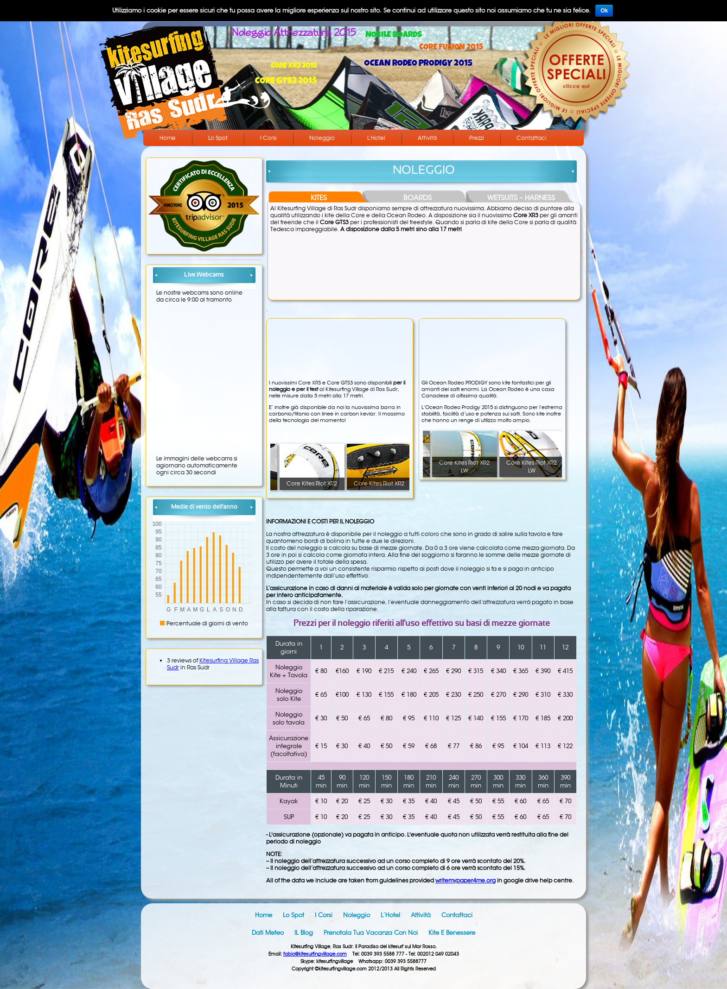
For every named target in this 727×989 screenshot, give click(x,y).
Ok (604, 10)
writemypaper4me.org (465, 880)
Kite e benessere (451, 933)
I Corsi (268, 137)
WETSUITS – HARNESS (521, 197)
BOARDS (417, 197)
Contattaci (532, 137)
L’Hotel (376, 137)
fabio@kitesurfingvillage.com (315, 954)
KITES (319, 197)
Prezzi (476, 137)
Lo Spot (218, 137)
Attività (427, 137)
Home (167, 137)
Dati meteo (268, 933)
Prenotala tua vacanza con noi (371, 933)
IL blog (303, 933)
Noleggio (322, 137)
